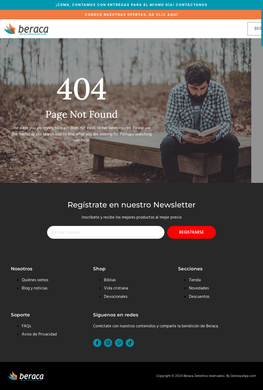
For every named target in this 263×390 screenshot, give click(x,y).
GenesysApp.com (243, 375)
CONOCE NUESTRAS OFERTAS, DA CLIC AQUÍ (131, 15)
